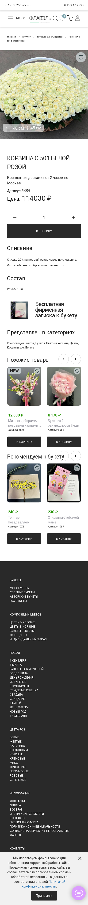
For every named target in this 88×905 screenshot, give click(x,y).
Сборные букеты (22, 592)
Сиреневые (18, 780)
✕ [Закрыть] (79, 858)
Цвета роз (17, 729)
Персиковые (19, 771)
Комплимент (19, 686)
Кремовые (17, 758)
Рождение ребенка (24, 690)
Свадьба (16, 694)
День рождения (22, 677)
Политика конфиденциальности (35, 826)
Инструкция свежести (27, 814)
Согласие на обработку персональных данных (39, 833)
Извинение (18, 682)
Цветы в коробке (22, 622)
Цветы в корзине (57, 343)
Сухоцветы (18, 635)
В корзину (44, 231)
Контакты (17, 818)
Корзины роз (15, 347)
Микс (14, 763)
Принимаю (44, 896)
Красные (16, 754)
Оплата (15, 805)
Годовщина (19, 673)
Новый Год (18, 711)
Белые (29, 347)
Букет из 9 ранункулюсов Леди (63, 423)
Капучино (17, 746)
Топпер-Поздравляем (18, 520)
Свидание (17, 699)
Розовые (16, 775)
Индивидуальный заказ (28, 639)
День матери (19, 707)
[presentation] (63, 359)
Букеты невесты (22, 631)
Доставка (17, 801)
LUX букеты (18, 601)
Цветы (74, 343)
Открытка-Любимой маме (63, 520)
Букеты (40, 343)
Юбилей (15, 703)
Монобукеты (19, 588)
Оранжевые (18, 767)
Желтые (16, 741)
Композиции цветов (20, 343)
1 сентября (18, 660)
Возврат (16, 809)
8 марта (16, 665)
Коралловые (19, 750)
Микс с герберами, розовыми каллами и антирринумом (24, 423)
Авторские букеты (24, 596)
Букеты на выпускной (27, 669)
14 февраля (18, 716)
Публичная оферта (24, 822)
